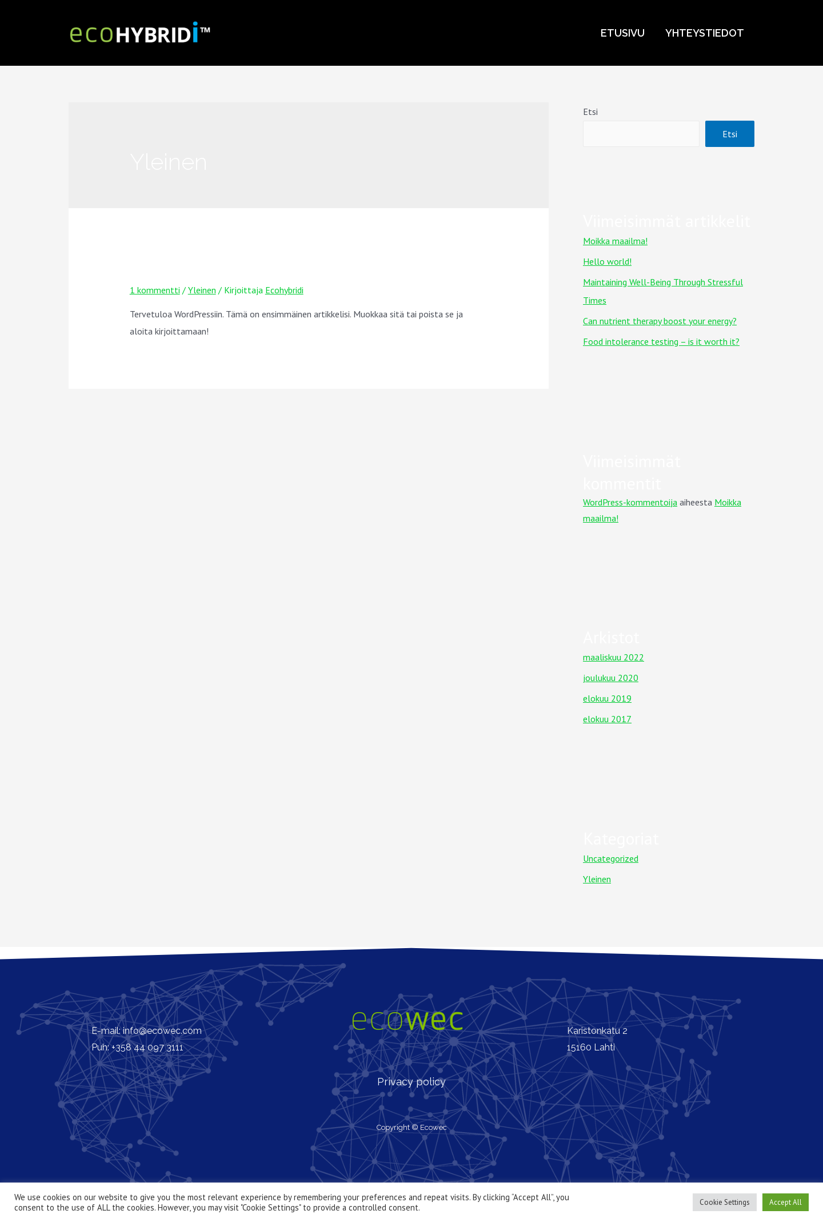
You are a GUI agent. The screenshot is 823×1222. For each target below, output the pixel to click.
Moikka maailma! (191, 269)
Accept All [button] (785, 1202)
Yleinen (202, 290)
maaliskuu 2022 (613, 657)
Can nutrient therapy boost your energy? (660, 321)
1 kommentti (155, 290)
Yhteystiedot (704, 33)
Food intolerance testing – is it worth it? (661, 341)
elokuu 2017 (607, 719)
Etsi (590, 111)
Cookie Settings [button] (725, 1202)
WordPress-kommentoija (630, 502)
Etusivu (623, 33)
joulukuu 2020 (610, 677)
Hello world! (607, 261)
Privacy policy (411, 1082)
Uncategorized (610, 858)
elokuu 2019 (607, 698)
